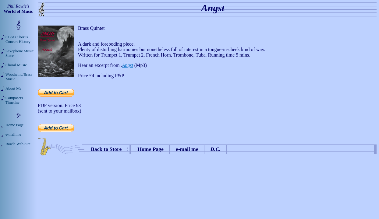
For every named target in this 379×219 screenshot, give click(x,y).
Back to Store (106, 149)
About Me (13, 88)
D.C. (216, 149)
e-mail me (187, 149)
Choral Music (16, 65)
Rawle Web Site (17, 144)
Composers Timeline (14, 100)
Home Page (150, 149)
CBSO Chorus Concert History (17, 39)
